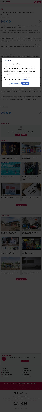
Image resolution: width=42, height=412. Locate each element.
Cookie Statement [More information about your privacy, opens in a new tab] (24, 79)
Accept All (25, 83)
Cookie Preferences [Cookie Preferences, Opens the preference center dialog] (14, 83)
